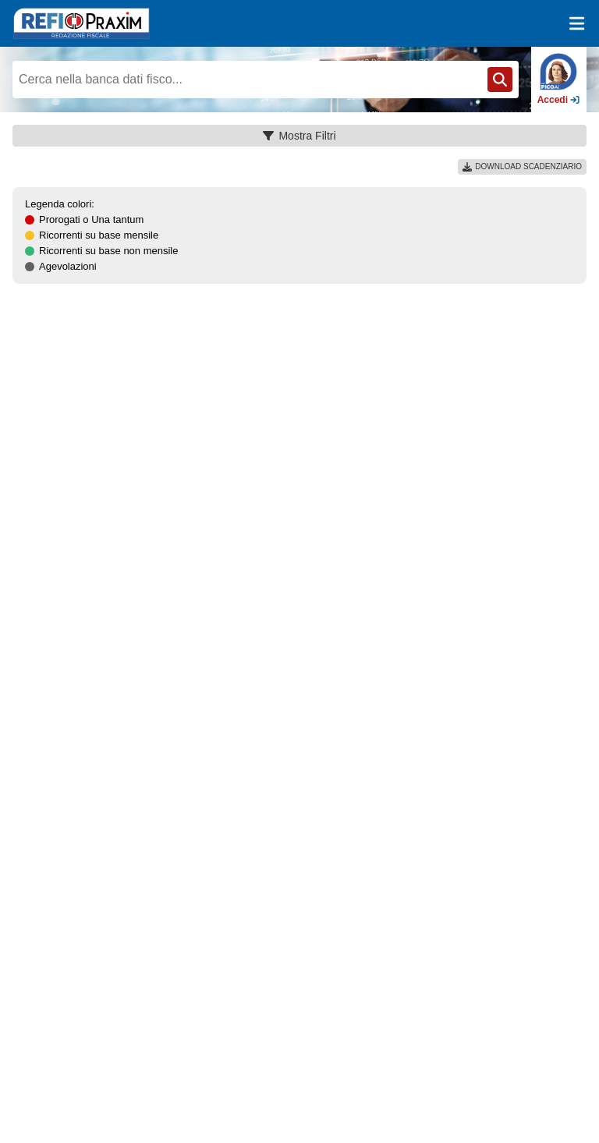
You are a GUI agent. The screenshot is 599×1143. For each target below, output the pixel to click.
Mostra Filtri (299, 135)
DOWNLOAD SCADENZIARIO (522, 167)
